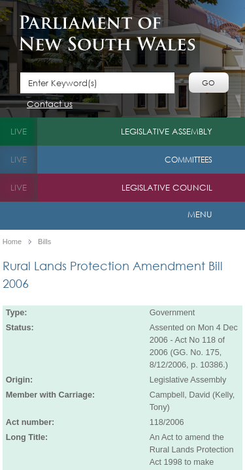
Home (12, 241)
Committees (188, 159)
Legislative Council (167, 187)
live (18, 131)
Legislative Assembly (166, 131)
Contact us (50, 105)
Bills (44, 241)
